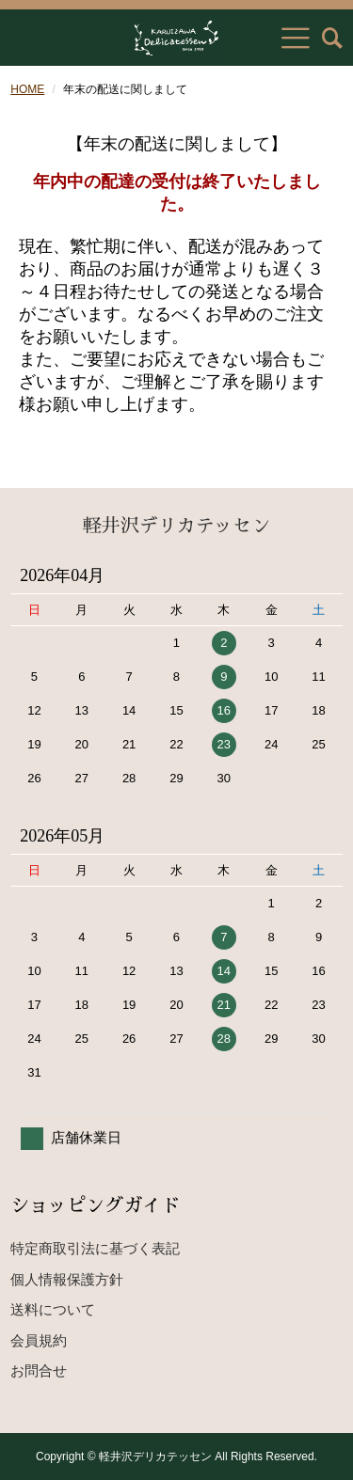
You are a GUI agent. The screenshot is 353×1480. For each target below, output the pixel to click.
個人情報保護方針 (66, 1279)
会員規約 (38, 1340)
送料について (52, 1309)
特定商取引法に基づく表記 (95, 1248)
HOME (27, 89)
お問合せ (38, 1370)
